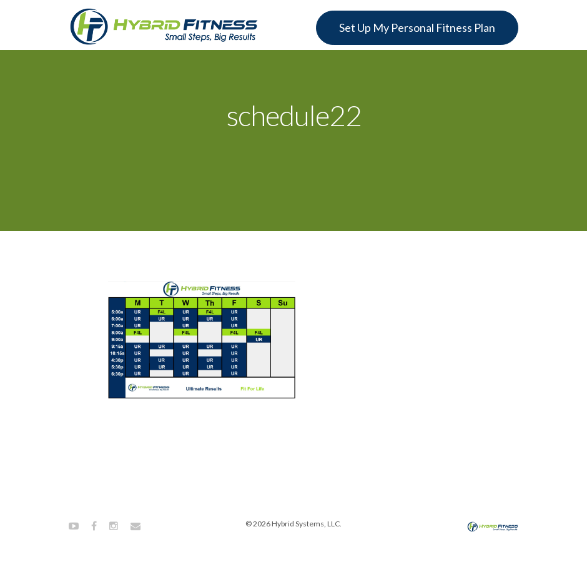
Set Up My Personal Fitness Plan (417, 27)
